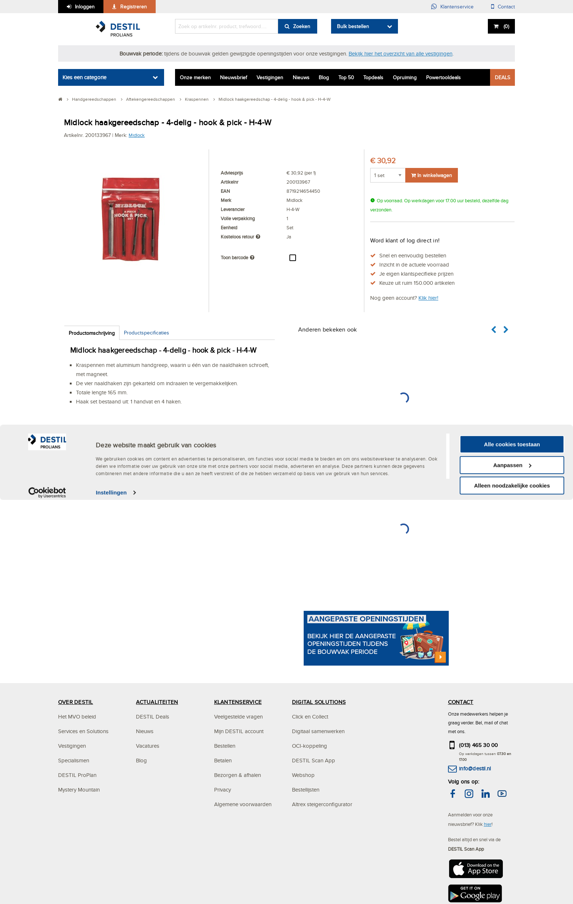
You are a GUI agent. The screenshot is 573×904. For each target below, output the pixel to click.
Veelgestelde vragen (238, 716)
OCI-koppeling (309, 746)
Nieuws (301, 77)
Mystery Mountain (79, 789)
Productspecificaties (146, 332)
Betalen (223, 760)
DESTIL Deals (152, 716)
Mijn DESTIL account (238, 731)
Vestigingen (270, 77)
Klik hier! (428, 298)
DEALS (502, 77)
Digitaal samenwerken (318, 731)
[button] (494, 330)
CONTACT (461, 702)
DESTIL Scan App (313, 760)
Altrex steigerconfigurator (322, 804)
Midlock (137, 135)
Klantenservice (457, 6)
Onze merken (195, 77)
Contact (506, 6)
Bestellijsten (305, 789)
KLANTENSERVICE (238, 702)
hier (488, 824)
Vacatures (147, 746)
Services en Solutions (83, 731)
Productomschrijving (92, 333)
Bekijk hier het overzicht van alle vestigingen (400, 53)
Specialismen (73, 760)
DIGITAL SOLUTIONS (319, 702)
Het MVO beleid (77, 716)
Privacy (222, 789)
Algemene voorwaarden (243, 804)
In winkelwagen (431, 175)
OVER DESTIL (75, 702)
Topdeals (373, 77)
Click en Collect (310, 716)
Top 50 (346, 77)
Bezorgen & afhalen (237, 775)
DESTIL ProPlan (77, 775)
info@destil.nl (475, 768)
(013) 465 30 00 (478, 745)
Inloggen (85, 6)
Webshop (303, 775)
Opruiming (405, 77)
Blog (324, 77)
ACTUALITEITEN (157, 702)
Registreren (133, 6)
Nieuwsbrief (233, 77)
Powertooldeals (443, 77)
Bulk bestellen (353, 26)
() (505, 26)
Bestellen (224, 746)
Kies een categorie (84, 77)
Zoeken (301, 26)
